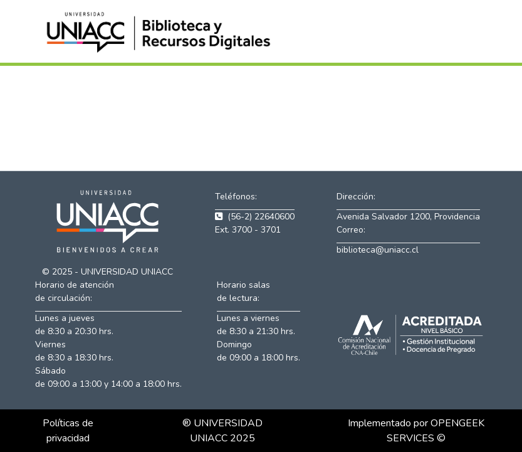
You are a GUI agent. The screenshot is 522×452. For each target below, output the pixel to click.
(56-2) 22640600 (255, 217)
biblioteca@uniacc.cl (378, 250)
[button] (160, 31)
